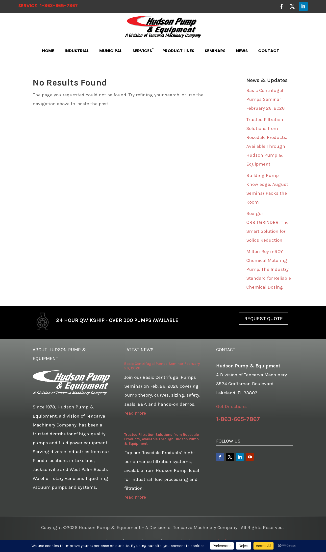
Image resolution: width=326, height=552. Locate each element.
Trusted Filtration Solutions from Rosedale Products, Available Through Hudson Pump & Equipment (161, 439)
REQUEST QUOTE (263, 318)
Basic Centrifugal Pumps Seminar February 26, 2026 (265, 99)
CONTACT (268, 51)
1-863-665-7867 (59, 5)
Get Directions (231, 406)
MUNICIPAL (110, 51)
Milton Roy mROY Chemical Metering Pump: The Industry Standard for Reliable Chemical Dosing (268, 269)
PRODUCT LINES (178, 51)
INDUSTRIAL (77, 51)
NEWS (242, 51)
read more (135, 413)
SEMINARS (215, 51)
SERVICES (142, 51)
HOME (48, 51)
